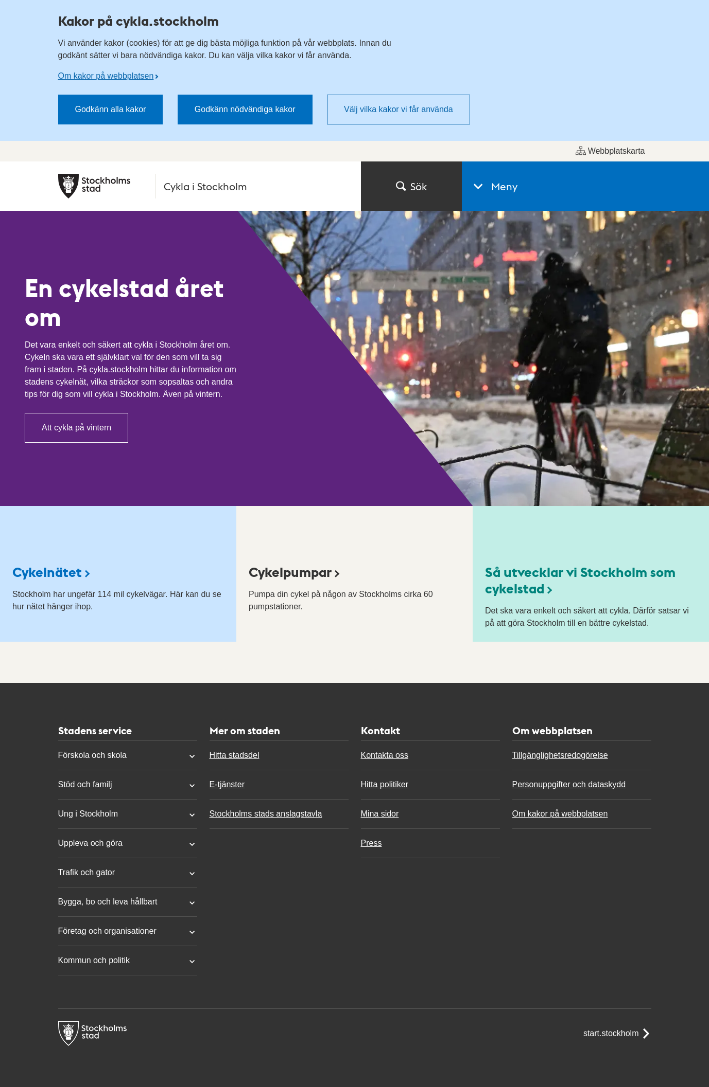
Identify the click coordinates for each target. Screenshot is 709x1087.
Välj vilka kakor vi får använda (398, 109)
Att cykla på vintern (76, 427)
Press (371, 843)
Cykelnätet (47, 572)
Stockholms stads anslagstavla (266, 813)
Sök (411, 186)
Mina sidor (380, 813)
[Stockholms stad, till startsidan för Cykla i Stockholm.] (203, 186)
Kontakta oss (385, 755)
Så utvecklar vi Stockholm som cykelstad (580, 580)
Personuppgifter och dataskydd (569, 784)
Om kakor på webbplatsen (106, 75)
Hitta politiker (384, 784)
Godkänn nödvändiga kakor (245, 109)
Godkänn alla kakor (110, 109)
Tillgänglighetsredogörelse (560, 755)
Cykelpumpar (290, 572)
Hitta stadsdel (235, 755)
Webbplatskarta (610, 151)
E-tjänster (227, 784)
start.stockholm (617, 1033)
